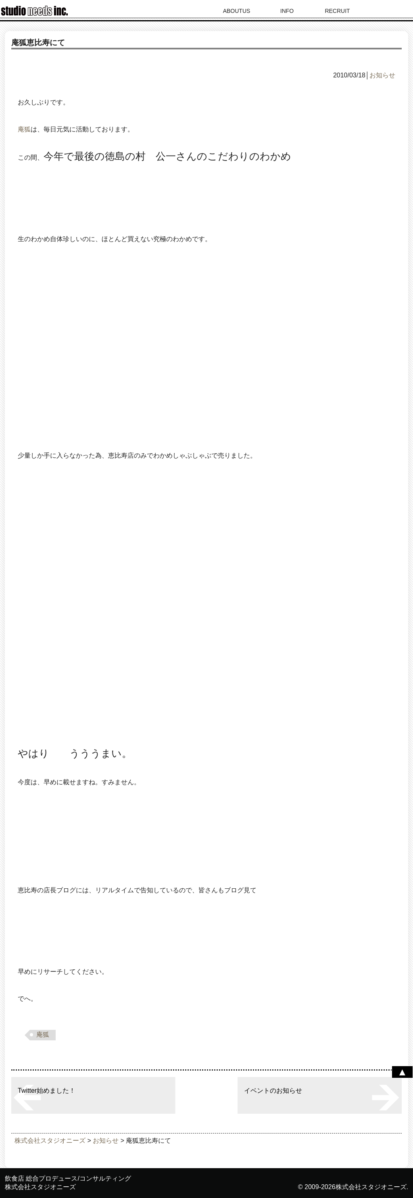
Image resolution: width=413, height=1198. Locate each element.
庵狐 (24, 129)
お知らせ (382, 75)
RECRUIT (337, 11)
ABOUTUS (236, 11)
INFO (287, 11)
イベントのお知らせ (273, 1090)
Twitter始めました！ (46, 1090)
